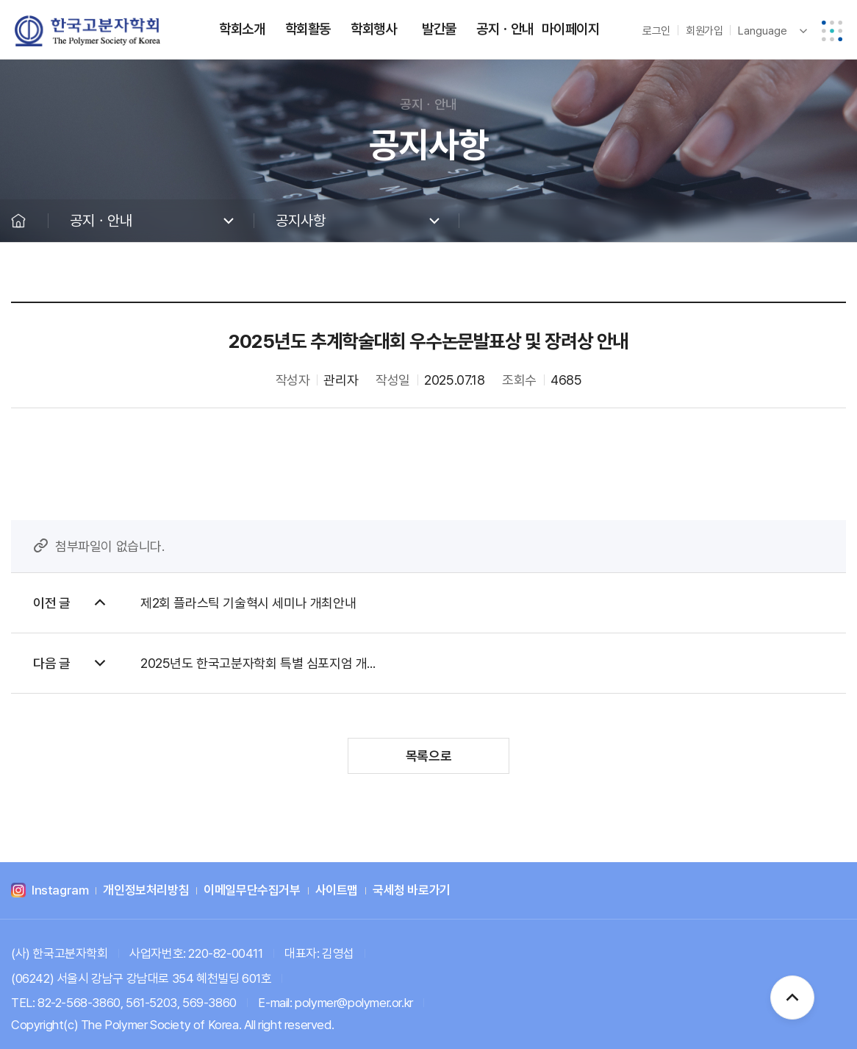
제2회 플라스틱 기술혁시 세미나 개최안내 (248, 603)
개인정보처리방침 (146, 890)
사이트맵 (336, 890)
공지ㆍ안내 (505, 29)
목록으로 (428, 756)
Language (762, 31)
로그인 (656, 31)
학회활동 (308, 29)
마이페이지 (570, 29)
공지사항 (301, 221)
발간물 (439, 29)
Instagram (60, 890)
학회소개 (242, 29)
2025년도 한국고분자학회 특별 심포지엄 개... (257, 663)
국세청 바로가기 (412, 890)
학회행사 (373, 29)
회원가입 (704, 31)
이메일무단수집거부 (252, 890)
